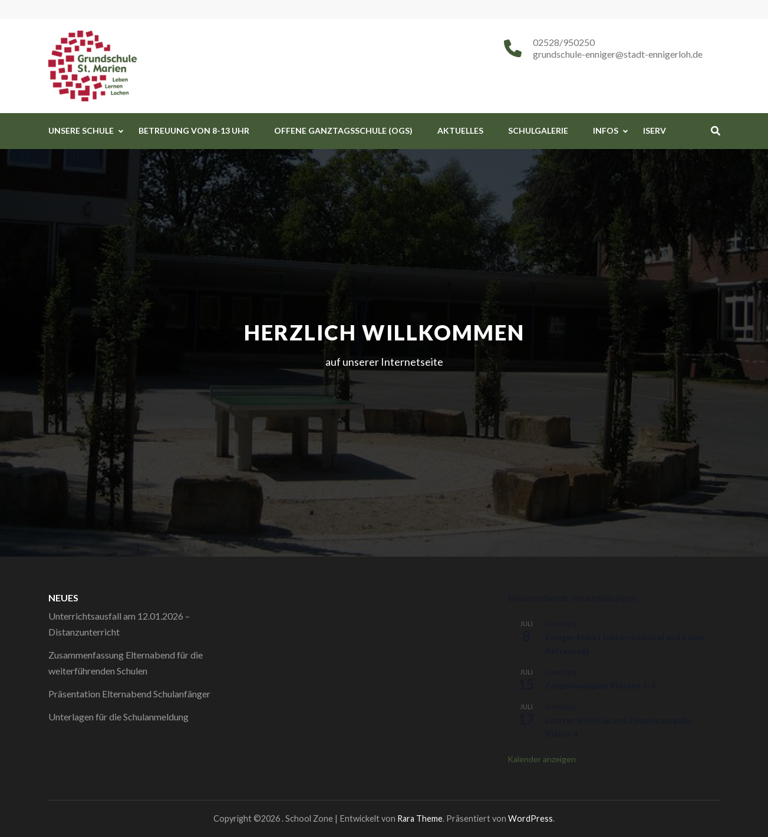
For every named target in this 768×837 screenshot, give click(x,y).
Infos (605, 130)
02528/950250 (564, 42)
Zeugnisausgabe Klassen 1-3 (600, 685)
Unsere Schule (81, 130)
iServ (654, 130)
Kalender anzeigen (541, 759)
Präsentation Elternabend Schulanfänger (129, 693)
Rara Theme (420, 818)
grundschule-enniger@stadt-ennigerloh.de (618, 53)
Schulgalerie (538, 130)
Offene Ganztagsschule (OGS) (343, 130)
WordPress (530, 818)
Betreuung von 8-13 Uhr (194, 130)
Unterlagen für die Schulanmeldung (118, 716)
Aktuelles (460, 130)
